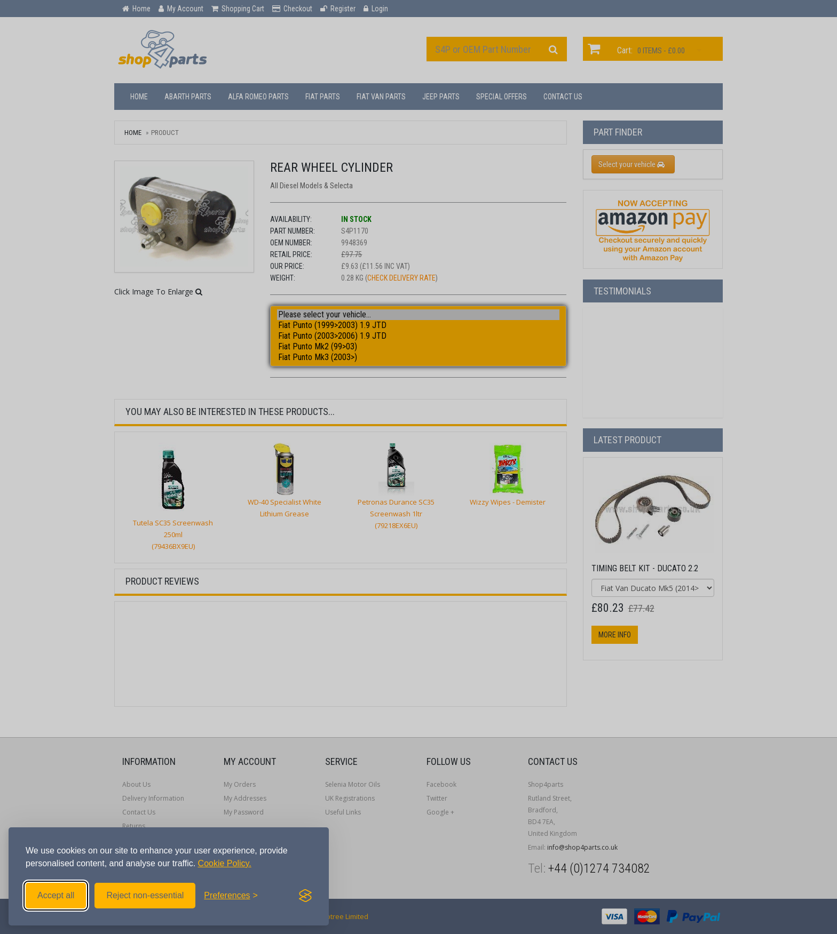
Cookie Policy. (224, 863)
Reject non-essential (145, 895)
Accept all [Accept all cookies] (55, 895)
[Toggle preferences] (231, 895)
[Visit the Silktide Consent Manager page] (305, 895)
